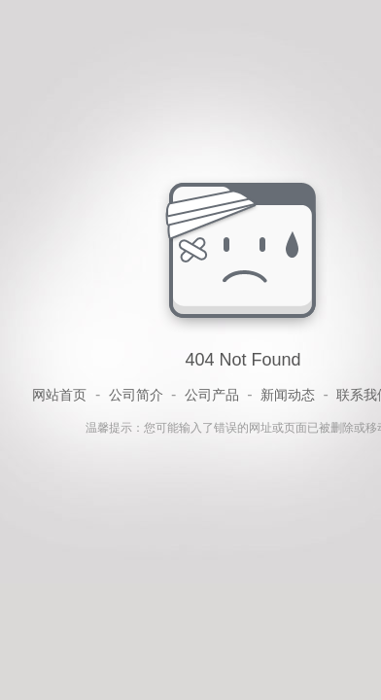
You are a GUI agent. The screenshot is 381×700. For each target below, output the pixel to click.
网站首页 (59, 394)
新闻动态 (287, 394)
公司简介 (136, 394)
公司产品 (212, 394)
